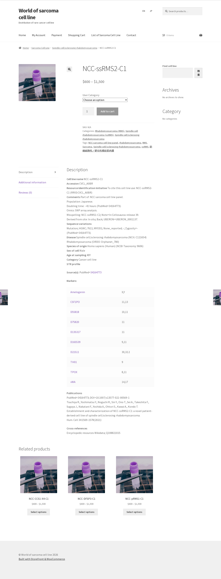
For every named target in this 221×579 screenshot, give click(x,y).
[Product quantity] (88, 111)
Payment (56, 35)
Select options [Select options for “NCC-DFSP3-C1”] (86, 512)
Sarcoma (87, 146)
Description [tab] (25, 172)
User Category (91, 95)
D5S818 (74, 312)
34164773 (96, 272)
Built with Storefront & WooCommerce (42, 559)
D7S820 (74, 322)
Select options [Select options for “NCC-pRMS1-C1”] (134, 512)
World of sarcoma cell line (39, 14)
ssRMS (145, 146)
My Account (38, 35)
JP (151, 10)
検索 (198, 73)
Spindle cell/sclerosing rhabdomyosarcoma (74, 47)
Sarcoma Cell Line (40, 47)
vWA (72, 382)
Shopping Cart (76, 35)
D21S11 (74, 352)
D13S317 (75, 332)
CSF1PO (75, 302)
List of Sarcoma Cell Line (106, 35)
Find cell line (169, 66)
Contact (131, 35)
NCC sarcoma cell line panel (103, 142)
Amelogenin (77, 292)
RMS (144, 142)
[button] (69, 69)
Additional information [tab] (32, 182)
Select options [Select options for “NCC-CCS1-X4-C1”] (38, 512)
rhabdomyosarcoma (130, 142)
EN (143, 10)
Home (22, 35)
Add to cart (107, 111)
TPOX (73, 372)
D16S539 (75, 342)
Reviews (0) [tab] (25, 192)
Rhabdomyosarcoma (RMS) (109, 131)
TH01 (73, 362)
